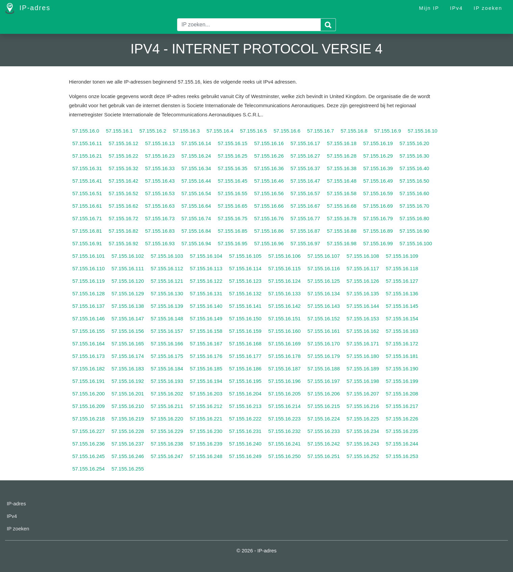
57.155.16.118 (402, 268)
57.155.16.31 (87, 168)
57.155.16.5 (253, 131)
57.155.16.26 (269, 156)
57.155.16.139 (167, 306)
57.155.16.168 (245, 343)
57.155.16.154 (402, 318)
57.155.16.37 (305, 168)
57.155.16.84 (196, 231)
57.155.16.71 (87, 218)
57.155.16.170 (324, 343)
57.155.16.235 (402, 431)
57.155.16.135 (363, 293)
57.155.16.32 (124, 168)
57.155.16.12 (124, 143)
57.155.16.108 (363, 256)
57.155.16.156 (128, 331)
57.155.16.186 (245, 368)
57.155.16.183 (128, 368)
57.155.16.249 (245, 456)
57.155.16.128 (88, 293)
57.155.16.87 (305, 231)
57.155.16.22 (124, 156)
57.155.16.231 (245, 431)
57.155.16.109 (402, 256)
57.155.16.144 (363, 306)
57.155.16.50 (414, 181)
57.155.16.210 (128, 406)
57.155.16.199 (402, 381)
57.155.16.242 (324, 444)
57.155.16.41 (87, 181)
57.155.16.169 (284, 343)
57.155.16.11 (87, 143)
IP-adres (27, 8)
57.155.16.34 (196, 168)
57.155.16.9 (387, 131)
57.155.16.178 (284, 356)
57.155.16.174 (128, 356)
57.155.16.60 (414, 193)
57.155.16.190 (402, 368)
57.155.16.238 (167, 444)
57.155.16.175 (167, 356)
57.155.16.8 (354, 131)
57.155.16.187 (284, 368)
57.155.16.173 (88, 356)
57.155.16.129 (128, 293)
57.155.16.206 (324, 393)
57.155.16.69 (378, 206)
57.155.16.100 (415, 243)
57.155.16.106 (284, 256)
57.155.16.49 (378, 181)
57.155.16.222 (245, 418)
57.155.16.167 (206, 343)
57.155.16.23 (160, 156)
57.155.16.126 (363, 281)
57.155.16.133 (284, 293)
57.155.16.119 (88, 281)
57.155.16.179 (324, 356)
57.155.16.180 (363, 356)
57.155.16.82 (124, 231)
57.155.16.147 (128, 318)
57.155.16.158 (206, 331)
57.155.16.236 (88, 444)
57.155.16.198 (363, 381)
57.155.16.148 (167, 318)
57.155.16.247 (167, 456)
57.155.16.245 (88, 456)
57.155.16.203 (206, 393)
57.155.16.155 (88, 331)
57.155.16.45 (232, 181)
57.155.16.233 (324, 431)
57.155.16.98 (342, 243)
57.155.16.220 (167, 418)
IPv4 (456, 8)
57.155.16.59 (378, 193)
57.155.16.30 (414, 156)
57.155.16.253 (402, 456)
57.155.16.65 (232, 206)
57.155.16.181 (402, 356)
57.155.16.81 (87, 231)
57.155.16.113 (206, 268)
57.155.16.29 (378, 156)
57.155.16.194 (206, 381)
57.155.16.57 (305, 193)
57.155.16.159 (245, 331)
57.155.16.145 (402, 306)
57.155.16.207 (363, 393)
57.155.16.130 (167, 293)
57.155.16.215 (324, 406)
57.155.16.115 (284, 268)
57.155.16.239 (206, 444)
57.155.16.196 (284, 381)
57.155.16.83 (160, 231)
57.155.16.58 (342, 193)
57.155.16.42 (124, 181)
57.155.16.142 (284, 306)
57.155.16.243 (363, 444)
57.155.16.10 (423, 131)
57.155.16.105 (245, 256)
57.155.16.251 (324, 456)
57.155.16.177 (245, 356)
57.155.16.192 (128, 381)
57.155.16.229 (167, 431)
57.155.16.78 (342, 218)
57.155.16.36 (269, 168)
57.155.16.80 (414, 218)
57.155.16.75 (232, 218)
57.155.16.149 (206, 318)
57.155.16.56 (269, 193)
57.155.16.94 (196, 243)
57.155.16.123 (245, 281)
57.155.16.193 (167, 381)
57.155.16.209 (88, 406)
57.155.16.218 (88, 418)
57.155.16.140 (206, 306)
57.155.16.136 (402, 293)
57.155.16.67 (305, 206)
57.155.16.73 (160, 218)
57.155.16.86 (269, 231)
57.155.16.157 (167, 331)
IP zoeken (488, 8)
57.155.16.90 (414, 231)
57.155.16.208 (402, 393)
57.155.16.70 (414, 206)
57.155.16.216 (363, 406)
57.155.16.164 (88, 343)
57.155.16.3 (186, 131)
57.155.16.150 (245, 318)
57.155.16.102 (128, 256)
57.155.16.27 (305, 156)
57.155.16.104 (206, 256)
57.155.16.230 (206, 431)
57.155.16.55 (232, 193)
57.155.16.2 (153, 131)
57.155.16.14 (196, 143)
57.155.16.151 (284, 318)
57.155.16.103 (167, 256)
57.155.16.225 (363, 418)
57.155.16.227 (88, 431)
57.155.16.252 (363, 456)
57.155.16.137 (88, 306)
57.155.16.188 (324, 368)
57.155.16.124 (284, 281)
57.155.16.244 (402, 444)
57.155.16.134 (324, 293)
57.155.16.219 (128, 418)
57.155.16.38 (342, 168)
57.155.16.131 (206, 293)
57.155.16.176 (206, 356)
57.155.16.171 (363, 343)
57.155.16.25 (232, 156)
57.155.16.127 (402, 281)
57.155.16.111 (128, 268)
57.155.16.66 (269, 206)
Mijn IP (429, 8)
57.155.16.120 (128, 281)
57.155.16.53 (160, 193)
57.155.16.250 (284, 456)
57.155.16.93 (160, 243)
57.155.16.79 (378, 218)
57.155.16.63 (160, 206)
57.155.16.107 (324, 256)
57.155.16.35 (232, 168)
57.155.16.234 (363, 431)
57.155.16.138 (128, 306)
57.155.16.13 (160, 143)
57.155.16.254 (88, 469)
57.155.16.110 (88, 268)
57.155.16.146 (88, 318)
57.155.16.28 (342, 156)
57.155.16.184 (167, 368)
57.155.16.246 (128, 456)
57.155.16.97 (305, 243)
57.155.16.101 (88, 256)
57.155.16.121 (167, 281)
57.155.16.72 (124, 218)
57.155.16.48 (342, 181)
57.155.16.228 (128, 431)
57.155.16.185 (206, 368)
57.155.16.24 (196, 156)
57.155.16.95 (232, 243)
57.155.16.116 (324, 268)
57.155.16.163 (402, 331)
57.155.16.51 (87, 193)
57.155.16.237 (128, 444)
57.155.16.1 (119, 131)
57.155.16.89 (378, 231)
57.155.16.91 (87, 243)
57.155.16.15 (232, 143)
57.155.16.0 (85, 131)
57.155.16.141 (245, 306)
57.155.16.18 (342, 143)
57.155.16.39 (378, 168)
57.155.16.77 (305, 218)
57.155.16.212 (206, 406)
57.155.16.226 (402, 418)
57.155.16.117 (363, 268)
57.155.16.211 (167, 406)
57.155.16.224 (324, 418)
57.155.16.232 (284, 431)
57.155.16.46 (269, 181)
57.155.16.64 (196, 206)
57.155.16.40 (414, 168)
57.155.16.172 (402, 343)
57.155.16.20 (414, 143)
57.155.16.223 (284, 418)
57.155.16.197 (324, 381)
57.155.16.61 (87, 206)
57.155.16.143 (324, 306)
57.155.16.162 (363, 331)
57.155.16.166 (167, 343)
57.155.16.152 (324, 318)
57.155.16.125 (324, 281)
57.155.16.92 (124, 243)
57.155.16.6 (287, 131)
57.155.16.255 (128, 469)
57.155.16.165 (128, 343)
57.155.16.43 (160, 181)
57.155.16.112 (167, 268)
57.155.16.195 (245, 381)
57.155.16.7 (320, 131)
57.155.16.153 (363, 318)
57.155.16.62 (124, 206)
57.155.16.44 (196, 181)
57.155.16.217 (402, 406)
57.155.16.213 (245, 406)
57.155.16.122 (206, 281)
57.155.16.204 (245, 393)
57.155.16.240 (245, 444)
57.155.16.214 (284, 406)
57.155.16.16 (269, 143)
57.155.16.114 (245, 268)
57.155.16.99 (378, 243)
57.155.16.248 (206, 456)
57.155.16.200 (88, 393)
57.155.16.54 (196, 193)
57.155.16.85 (232, 231)
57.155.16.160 (284, 331)
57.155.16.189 (363, 368)
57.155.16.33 (160, 168)
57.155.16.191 (88, 381)
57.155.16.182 (88, 368)
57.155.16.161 (324, 331)
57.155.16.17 (305, 143)
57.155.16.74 (196, 218)
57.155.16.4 (219, 131)
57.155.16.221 (206, 418)
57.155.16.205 (284, 393)
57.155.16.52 (124, 193)
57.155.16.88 (342, 231)
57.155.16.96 (269, 243)
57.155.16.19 (378, 143)
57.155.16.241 (284, 444)
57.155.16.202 (167, 393)
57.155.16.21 (87, 156)
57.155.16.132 (245, 293)
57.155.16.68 (342, 206)
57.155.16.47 (305, 181)
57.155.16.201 (128, 393)
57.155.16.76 (269, 218)
